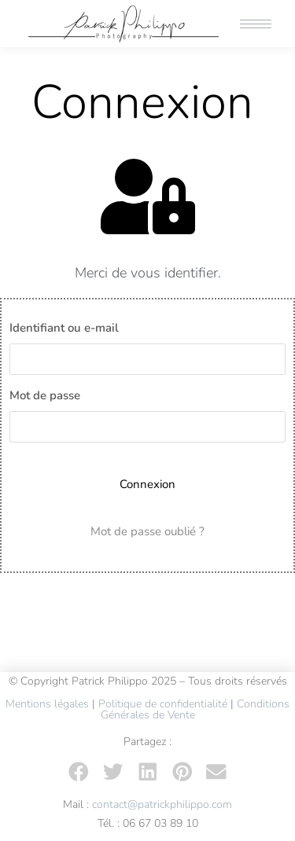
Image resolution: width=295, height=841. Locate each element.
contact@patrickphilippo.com (162, 804)
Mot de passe (44, 395)
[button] (78, 771)
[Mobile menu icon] (255, 24)
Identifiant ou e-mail (64, 328)
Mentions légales (47, 703)
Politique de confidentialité (162, 703)
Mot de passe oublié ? (147, 531)
